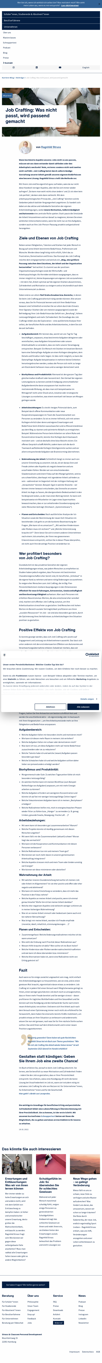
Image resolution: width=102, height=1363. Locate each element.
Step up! (31, 1314)
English (85, 67)
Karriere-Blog (8, 78)
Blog (5, 52)
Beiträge (20, 78)
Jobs (29, 1322)
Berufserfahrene (12, 20)
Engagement (33, 1310)
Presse (82, 1310)
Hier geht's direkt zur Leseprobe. (34, 1093)
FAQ (55, 1301)
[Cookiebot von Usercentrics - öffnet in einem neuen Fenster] (87, 655)
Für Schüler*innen (10, 1301)
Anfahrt (56, 1314)
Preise (6, 57)
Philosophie (32, 1301)
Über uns (7, 32)
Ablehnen (50, 707)
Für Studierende (9, 1306)
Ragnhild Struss (51, 147)
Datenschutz (88, 1351)
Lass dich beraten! (70, 5)
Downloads (58, 1310)
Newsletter (84, 1322)
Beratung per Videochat (12, 1322)
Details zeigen (87, 699)
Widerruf (58, 1322)
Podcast (6, 47)
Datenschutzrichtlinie (78, 693)
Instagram (83, 1314)
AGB (98, 1351)
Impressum (74, 1351)
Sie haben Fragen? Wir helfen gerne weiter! (25, 1284)
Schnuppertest (9, 42)
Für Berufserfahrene (11, 1314)
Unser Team (32, 1306)
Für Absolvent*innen (11, 1310)
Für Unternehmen (10, 1318)
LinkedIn (82, 1318)
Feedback (31, 1318)
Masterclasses (9, 37)
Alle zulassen (83, 707)
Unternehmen (10, 26)
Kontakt (9, 63)
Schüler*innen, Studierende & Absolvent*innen (26, 14)
